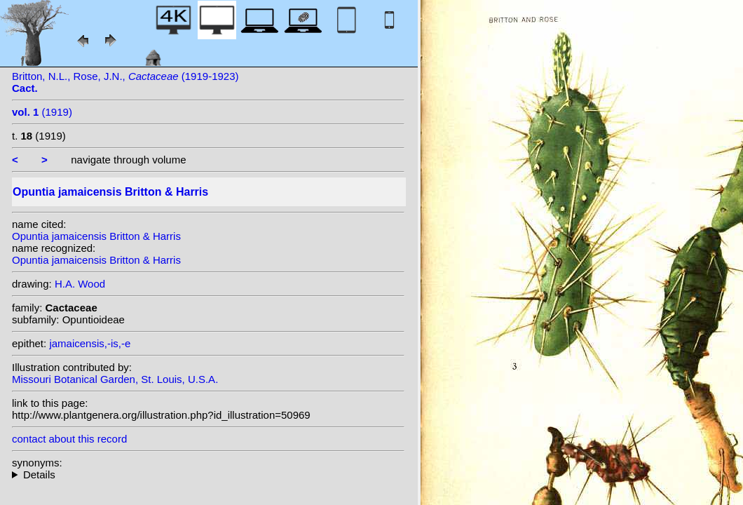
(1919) (42, 112)
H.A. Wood (80, 284)
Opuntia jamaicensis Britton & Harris (96, 236)
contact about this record (69, 439)
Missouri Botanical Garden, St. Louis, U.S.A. (115, 379)
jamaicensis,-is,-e (89, 343)
